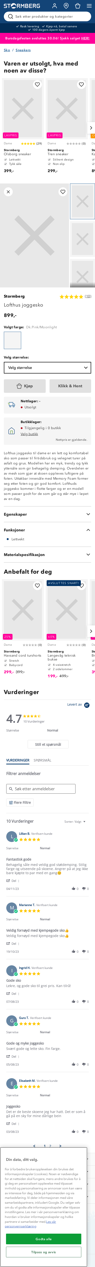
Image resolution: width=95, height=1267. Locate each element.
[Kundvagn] (77, 6)
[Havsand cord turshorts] (23, 629)
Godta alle (44, 1239)
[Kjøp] (25, 386)
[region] (43, 1207)
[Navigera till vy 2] (82, 239)
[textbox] (88, 824)
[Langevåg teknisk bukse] (67, 631)
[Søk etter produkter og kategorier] (48, 16)
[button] (13, 880)
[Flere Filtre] (20, 802)
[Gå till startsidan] (22, 6)
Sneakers (23, 50)
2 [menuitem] (50, 1146)
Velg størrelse (48, 368)
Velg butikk (29, 434)
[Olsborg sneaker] (23, 128)
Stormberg (14, 296)
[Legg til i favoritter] (37, 84)
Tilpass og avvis (43, 1252)
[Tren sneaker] (67, 128)
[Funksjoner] (47, 530)
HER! (85, 38)
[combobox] (75, 821)
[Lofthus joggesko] (12, 340)
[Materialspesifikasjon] (47, 554)
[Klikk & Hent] (70, 386)
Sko (7, 50)
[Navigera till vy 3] (82, 277)
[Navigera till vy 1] (82, 201)
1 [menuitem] (45, 1146)
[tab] (48, 744)
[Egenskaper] (47, 514)
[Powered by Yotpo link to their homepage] (79, 705)
